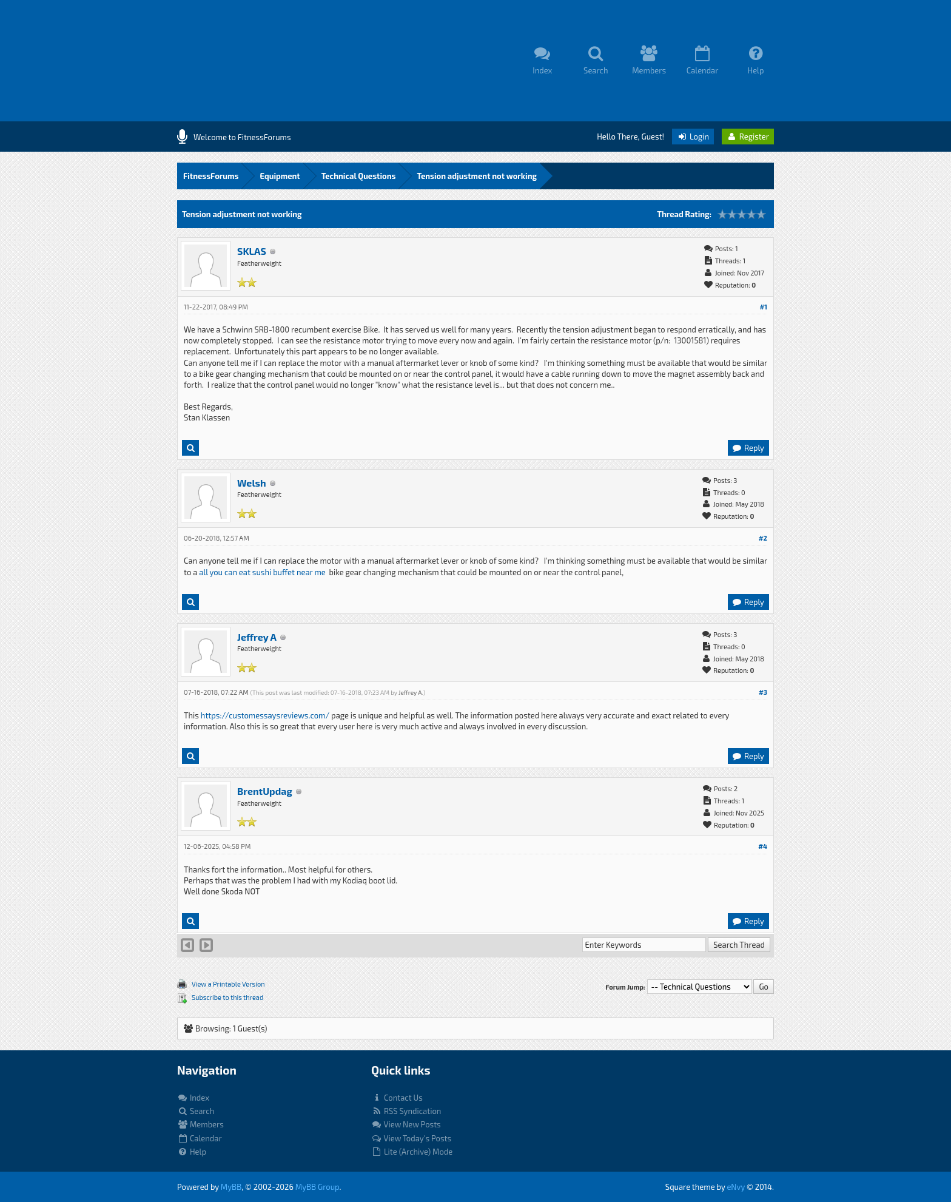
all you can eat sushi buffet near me (262, 572)
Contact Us (397, 1097)
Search (195, 1111)
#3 (763, 692)
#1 (763, 307)
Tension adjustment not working (477, 176)
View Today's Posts (411, 1138)
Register (748, 136)
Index (193, 1097)
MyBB (231, 1187)
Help (191, 1151)
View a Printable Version (228, 984)
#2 (763, 538)
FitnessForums (210, 176)
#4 (762, 846)
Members (200, 1124)
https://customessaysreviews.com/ (265, 715)
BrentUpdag (264, 791)
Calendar (199, 1138)
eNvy (736, 1187)
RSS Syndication (406, 1111)
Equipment (280, 176)
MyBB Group (317, 1187)
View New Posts (406, 1124)
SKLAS (251, 251)
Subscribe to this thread (227, 997)
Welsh (251, 482)
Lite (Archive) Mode (411, 1151)
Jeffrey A (257, 637)
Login (693, 136)
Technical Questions (358, 176)
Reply (747, 448)
